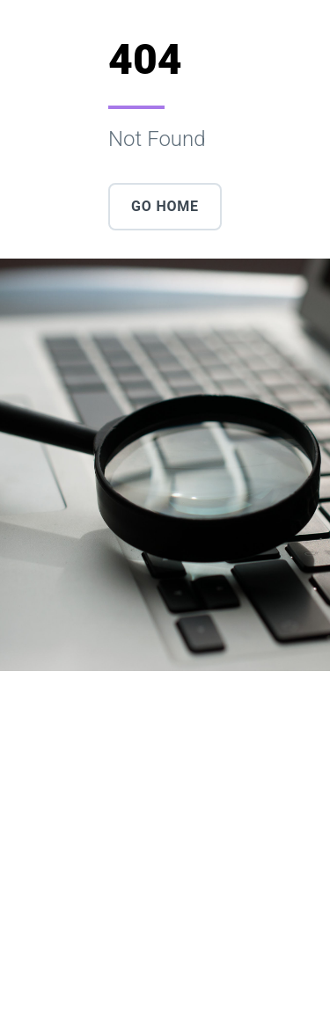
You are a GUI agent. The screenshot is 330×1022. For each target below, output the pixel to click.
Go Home (165, 206)
